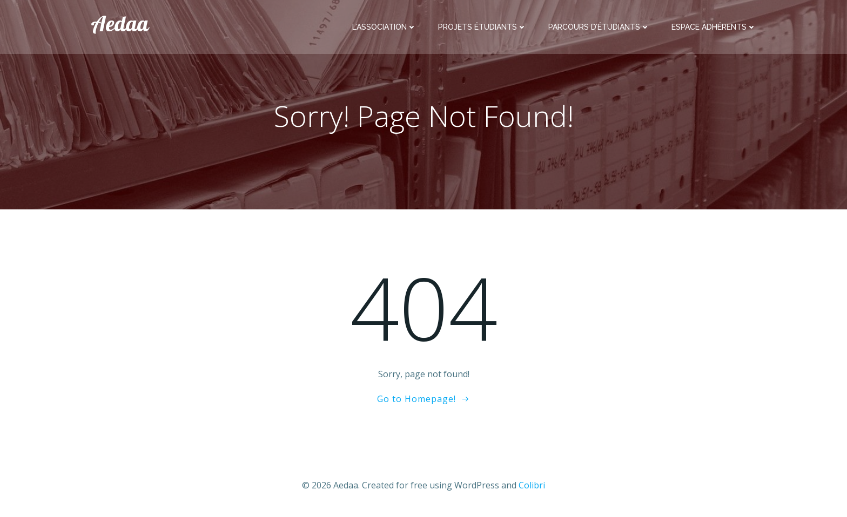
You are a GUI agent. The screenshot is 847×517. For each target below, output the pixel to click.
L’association (384, 27)
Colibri (532, 485)
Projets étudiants (482, 27)
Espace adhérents (713, 27)
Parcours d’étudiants (599, 27)
